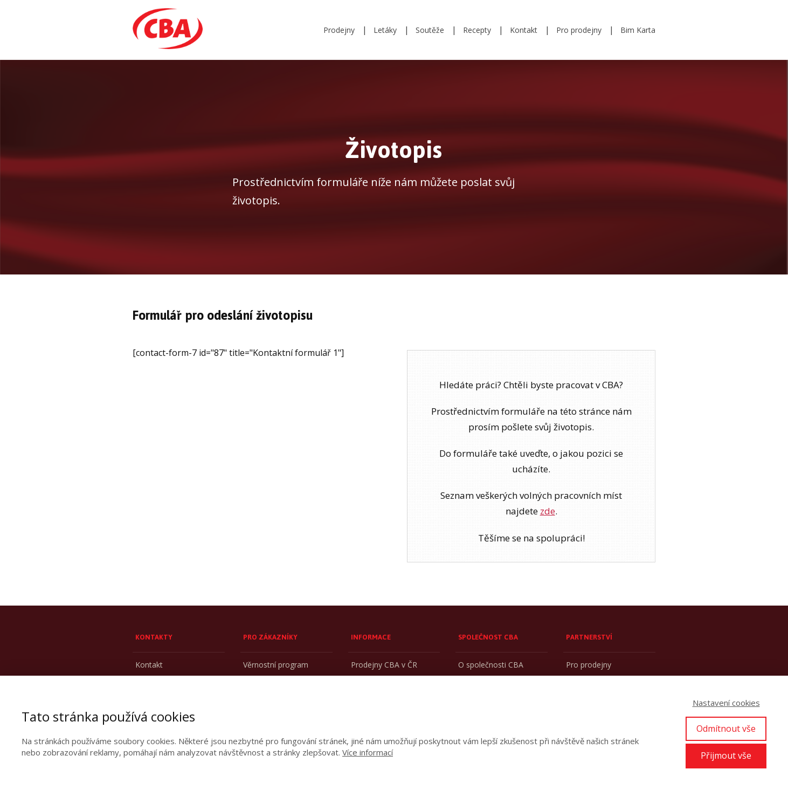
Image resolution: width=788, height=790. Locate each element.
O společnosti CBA (490, 665)
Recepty (477, 30)
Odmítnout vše (726, 728)
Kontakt (523, 30)
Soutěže (430, 30)
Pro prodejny (579, 30)
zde (547, 511)
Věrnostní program (275, 665)
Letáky (385, 30)
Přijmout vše (726, 755)
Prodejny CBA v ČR (384, 665)
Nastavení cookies (726, 702)
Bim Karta (637, 30)
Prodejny (339, 30)
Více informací (367, 752)
